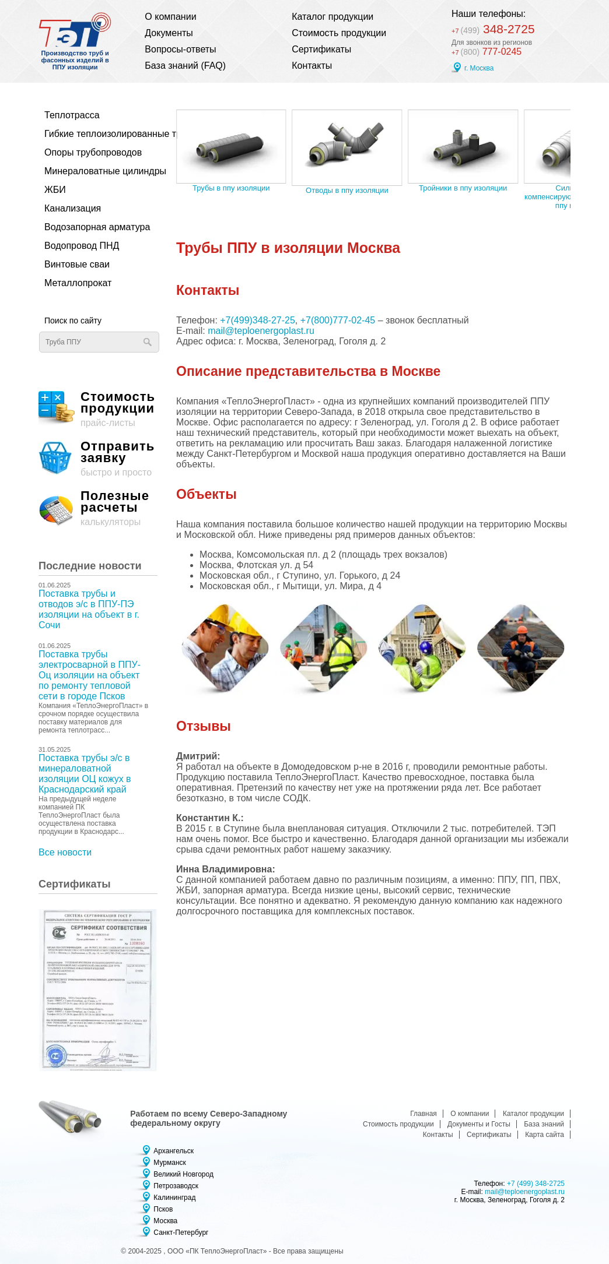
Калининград (174, 1197)
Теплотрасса (72, 115)
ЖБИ (55, 190)
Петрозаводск (175, 1186)
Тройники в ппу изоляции (463, 188)
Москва (165, 1221)
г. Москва (479, 68)
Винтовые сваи (77, 264)
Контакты (312, 66)
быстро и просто (98, 459)
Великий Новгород (183, 1174)
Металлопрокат (77, 283)
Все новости (65, 852)
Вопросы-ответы (180, 49)
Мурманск (169, 1163)
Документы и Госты (478, 1124)
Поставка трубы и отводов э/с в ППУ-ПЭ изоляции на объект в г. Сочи (88, 609)
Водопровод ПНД (81, 246)
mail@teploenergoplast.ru (261, 331)
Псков (163, 1209)
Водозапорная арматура (95, 227)
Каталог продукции (332, 17)
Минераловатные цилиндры (95, 171)
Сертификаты (321, 49)
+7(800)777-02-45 (338, 320)
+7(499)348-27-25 (257, 320)
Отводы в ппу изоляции (347, 190)
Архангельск (173, 1151)
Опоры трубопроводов (93, 152)
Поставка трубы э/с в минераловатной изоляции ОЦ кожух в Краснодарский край (84, 773)
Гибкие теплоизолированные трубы (95, 134)
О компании (170, 17)
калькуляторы (98, 508)
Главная (423, 1114)
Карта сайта (544, 1135)
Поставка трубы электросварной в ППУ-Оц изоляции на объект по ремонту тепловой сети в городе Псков (89, 675)
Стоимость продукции (339, 33)
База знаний (544, 1124)
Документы (168, 33)
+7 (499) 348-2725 (536, 1184)
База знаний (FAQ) (185, 66)
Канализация (72, 208)
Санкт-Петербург (180, 1232)
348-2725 (493, 29)
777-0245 (487, 52)
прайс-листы (98, 409)
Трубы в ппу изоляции (231, 188)
